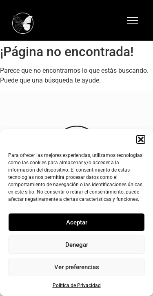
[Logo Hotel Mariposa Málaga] (22, 23)
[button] (141, 139)
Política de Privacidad (77, 285)
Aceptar (76, 222)
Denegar (76, 244)
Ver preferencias (76, 267)
